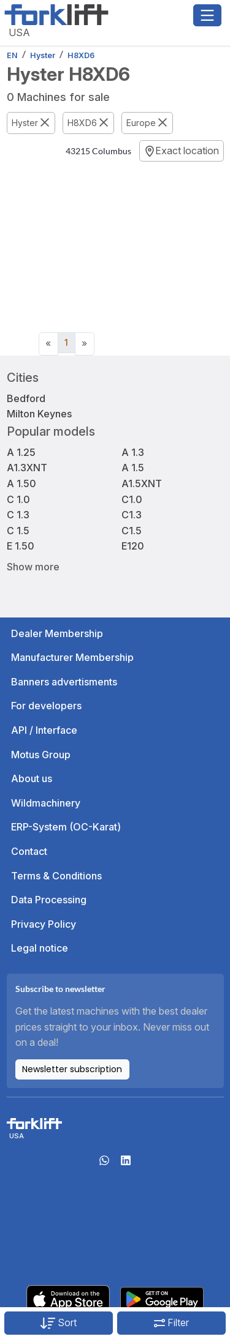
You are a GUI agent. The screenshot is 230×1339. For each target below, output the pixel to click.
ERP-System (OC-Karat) (66, 827)
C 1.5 (18, 530)
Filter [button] (171, 1322)
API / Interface (44, 730)
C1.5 (131, 530)
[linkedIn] (126, 1164)
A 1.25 (21, 452)
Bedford (26, 398)
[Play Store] (162, 1298)
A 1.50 (21, 483)
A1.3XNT (27, 467)
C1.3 (131, 515)
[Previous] (48, 344)
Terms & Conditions (56, 876)
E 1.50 (20, 546)
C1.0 (131, 499)
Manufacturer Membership (72, 657)
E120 (132, 546)
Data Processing (48, 899)
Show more (33, 566)
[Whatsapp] (104, 1164)
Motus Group (41, 754)
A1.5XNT (141, 483)
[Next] (84, 344)
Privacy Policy (43, 924)
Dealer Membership (57, 633)
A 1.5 (132, 467)
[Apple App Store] (68, 1298)
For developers (46, 705)
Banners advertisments (64, 682)
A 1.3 (132, 452)
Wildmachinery (45, 803)
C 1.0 (18, 499)
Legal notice (39, 948)
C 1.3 (18, 515)
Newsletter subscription (72, 1069)
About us (31, 778)
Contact (29, 851)
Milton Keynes (39, 414)
